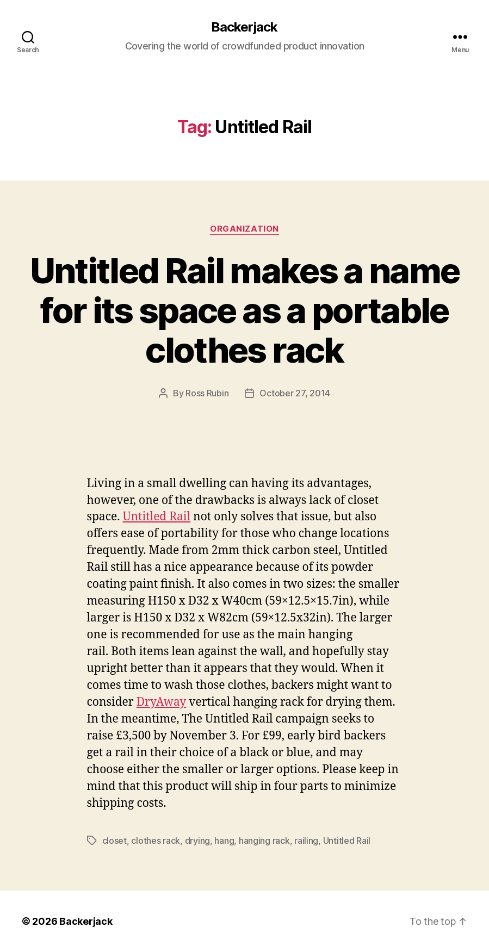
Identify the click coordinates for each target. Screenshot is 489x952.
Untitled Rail (157, 516)
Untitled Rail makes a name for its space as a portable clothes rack (245, 310)
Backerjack (244, 27)
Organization (244, 229)
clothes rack (155, 840)
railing (306, 840)
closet (114, 840)
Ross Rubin (206, 393)
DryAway (162, 702)
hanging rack (264, 840)
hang (224, 840)
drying (197, 840)
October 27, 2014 (294, 393)
